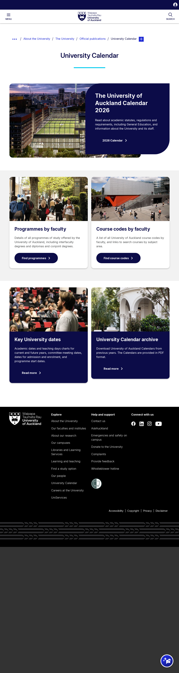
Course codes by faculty (123, 229)
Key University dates (38, 339)
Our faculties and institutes (68, 428)
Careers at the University (67, 490)
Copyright (133, 510)
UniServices (59, 497)
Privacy (147, 510)
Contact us (98, 421)
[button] (175, 5)
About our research (63, 435)
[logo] (89, 16)
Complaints (98, 454)
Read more (31, 373)
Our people (58, 476)
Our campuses (60, 442)
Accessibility (116, 510)
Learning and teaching (65, 461)
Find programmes (36, 258)
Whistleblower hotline (105, 468)
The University (64, 38)
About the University (36, 38)
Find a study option (63, 468)
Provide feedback (102, 461)
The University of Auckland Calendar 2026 (121, 103)
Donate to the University (107, 446)
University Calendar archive (127, 339)
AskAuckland (99, 428)
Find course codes (118, 258)
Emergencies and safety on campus (109, 437)
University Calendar (64, 483)
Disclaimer (162, 510)
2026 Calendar (114, 140)
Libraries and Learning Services (66, 452)
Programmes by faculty (40, 229)
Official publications (93, 38)
